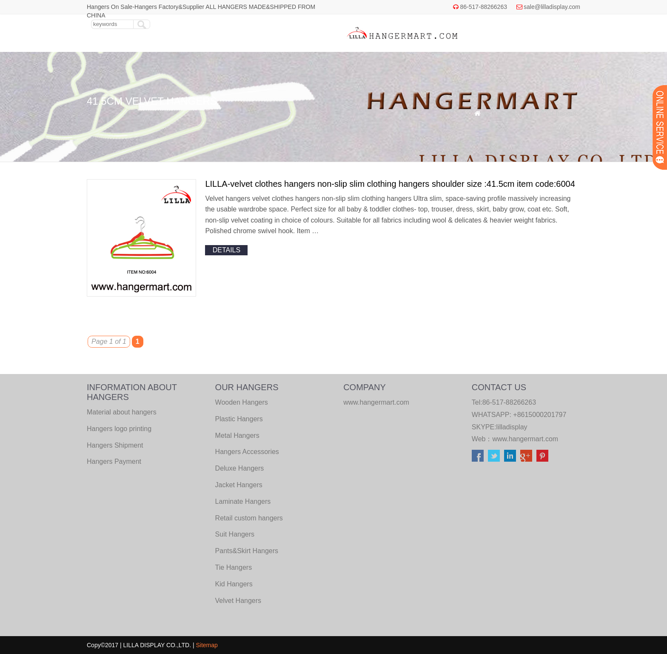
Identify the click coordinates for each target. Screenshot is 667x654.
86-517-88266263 (483, 6)
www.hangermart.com (525, 439)
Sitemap (207, 645)
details (227, 250)
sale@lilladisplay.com (552, 6)
